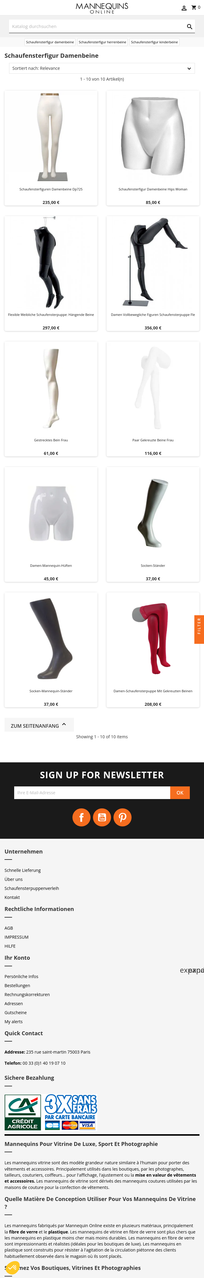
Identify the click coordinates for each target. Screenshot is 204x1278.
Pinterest (122, 817)
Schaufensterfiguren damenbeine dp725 (50, 189)
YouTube (102, 817)
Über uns (14, 879)
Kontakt (12, 897)
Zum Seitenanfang (39, 725)
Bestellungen (17, 985)
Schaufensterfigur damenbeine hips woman (153, 189)
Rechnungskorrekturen (27, 994)
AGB (9, 928)
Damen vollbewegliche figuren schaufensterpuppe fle (153, 314)
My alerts (14, 1021)
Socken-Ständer (153, 565)
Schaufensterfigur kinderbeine (154, 42)
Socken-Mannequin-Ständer (51, 691)
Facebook (81, 817)
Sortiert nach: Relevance (36, 68)
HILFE (10, 946)
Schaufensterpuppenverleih (32, 888)
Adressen (14, 1003)
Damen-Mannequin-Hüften (51, 565)
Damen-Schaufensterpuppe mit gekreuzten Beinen (152, 691)
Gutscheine (16, 1012)
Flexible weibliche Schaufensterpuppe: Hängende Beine (51, 314)
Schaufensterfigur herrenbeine (102, 42)
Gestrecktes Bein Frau (51, 440)
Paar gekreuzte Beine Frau (153, 440)
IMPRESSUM (17, 937)
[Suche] (102, 26)
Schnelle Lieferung (23, 870)
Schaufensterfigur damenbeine (50, 42)
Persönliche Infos (21, 976)
